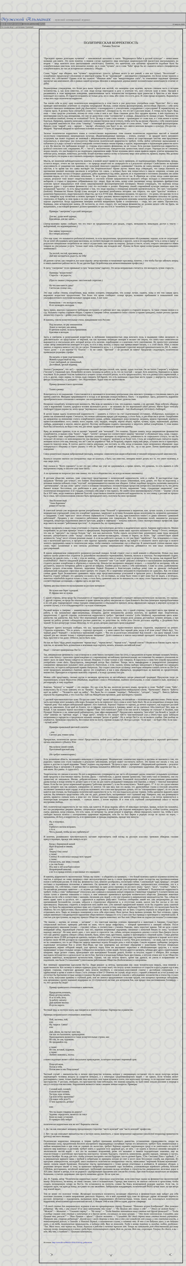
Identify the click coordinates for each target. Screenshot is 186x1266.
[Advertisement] (93, 6)
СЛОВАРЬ (9, 24)
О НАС (3, 24)
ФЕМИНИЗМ (18, 24)
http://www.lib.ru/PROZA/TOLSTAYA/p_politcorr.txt (72, 1242)
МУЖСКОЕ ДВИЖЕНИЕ (30, 24)
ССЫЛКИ (42, 24)
